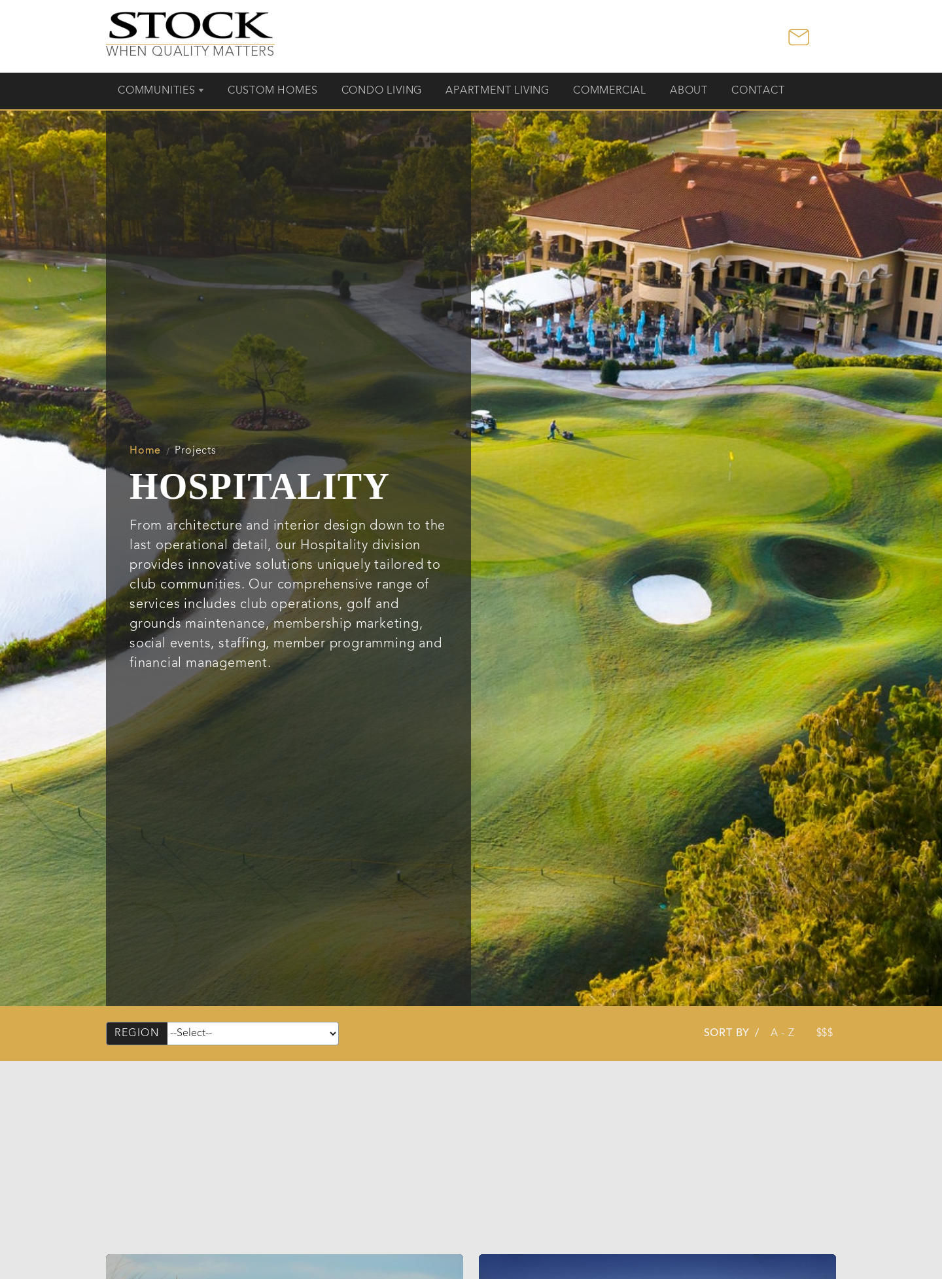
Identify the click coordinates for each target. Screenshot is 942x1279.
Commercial (609, 91)
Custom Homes (273, 91)
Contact (758, 91)
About (689, 91)
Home (145, 451)
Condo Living (382, 91)
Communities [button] (157, 91)
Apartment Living (497, 91)
